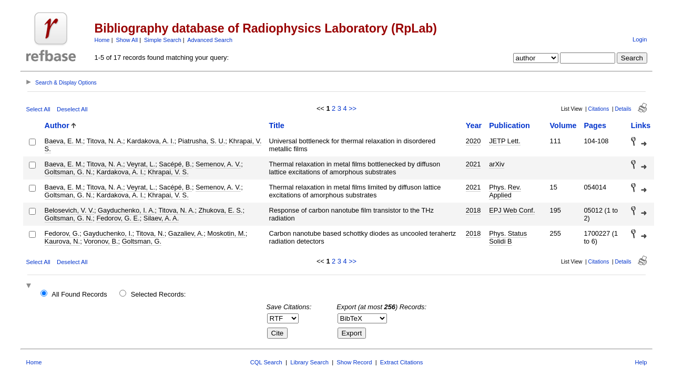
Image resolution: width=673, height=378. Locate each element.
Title (276, 125)
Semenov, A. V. (218, 164)
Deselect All (72, 109)
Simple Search (162, 40)
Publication (509, 125)
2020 (473, 141)
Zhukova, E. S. (221, 210)
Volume (563, 125)
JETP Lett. (505, 141)
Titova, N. (150, 233)
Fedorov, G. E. (117, 218)
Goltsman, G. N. (69, 172)
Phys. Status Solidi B (508, 237)
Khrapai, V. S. (168, 172)
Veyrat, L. (141, 164)
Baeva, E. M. (64, 141)
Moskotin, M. (226, 233)
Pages (595, 125)
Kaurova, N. (62, 241)
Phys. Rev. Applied (505, 191)
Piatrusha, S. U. (202, 141)
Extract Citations (401, 362)
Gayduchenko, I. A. (126, 210)
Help (641, 362)
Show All (127, 40)
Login (640, 39)
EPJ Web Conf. (512, 210)
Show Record (354, 362)
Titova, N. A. (105, 141)
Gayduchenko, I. (107, 233)
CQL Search (266, 362)
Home (102, 40)
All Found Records (79, 294)
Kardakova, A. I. (150, 141)
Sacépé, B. (175, 164)
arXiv (496, 164)
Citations (598, 109)
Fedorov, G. (62, 233)
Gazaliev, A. (185, 233)
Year (474, 125)
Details (623, 109)
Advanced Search (209, 40)
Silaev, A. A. (161, 218)
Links (641, 125)
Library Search (309, 362)
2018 (473, 210)
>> (352, 108)
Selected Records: (158, 294)
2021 (473, 164)
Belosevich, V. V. (69, 210)
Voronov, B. (101, 241)
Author (57, 125)
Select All (38, 109)
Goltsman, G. (141, 241)
